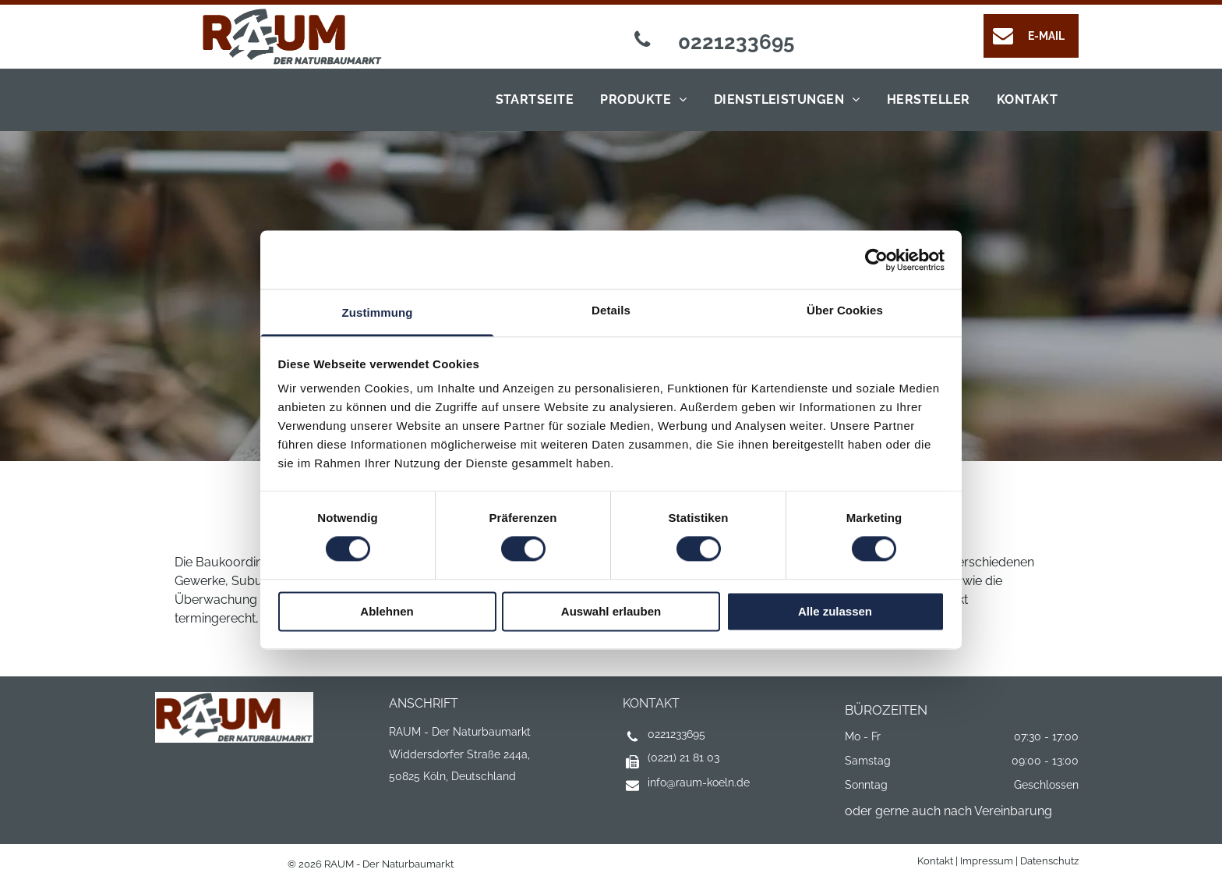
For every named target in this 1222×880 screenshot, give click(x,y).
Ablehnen (386, 611)
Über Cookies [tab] (845, 310)
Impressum (986, 861)
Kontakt (935, 861)
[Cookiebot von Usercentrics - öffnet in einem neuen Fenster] (876, 259)
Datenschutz (1049, 861)
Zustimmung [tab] (377, 312)
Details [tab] (611, 310)
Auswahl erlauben (611, 611)
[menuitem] (531, 99)
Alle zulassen (835, 611)
